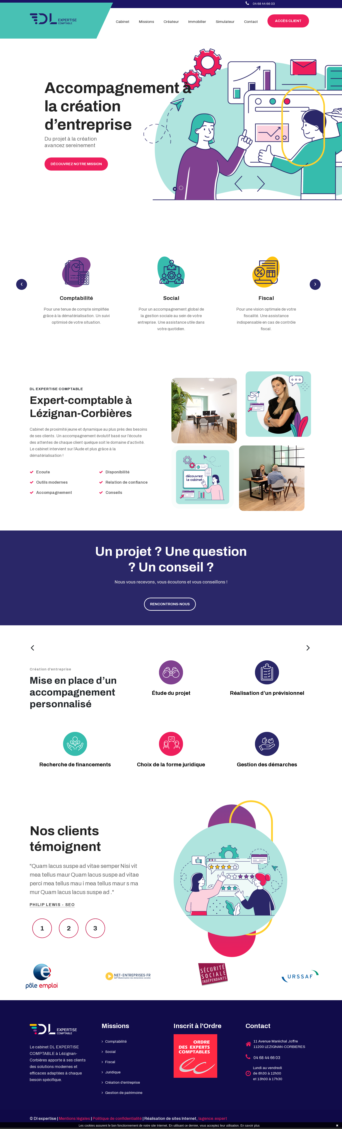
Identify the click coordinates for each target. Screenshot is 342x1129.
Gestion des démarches (267, 766)
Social (171, 299)
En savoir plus (250, 1125)
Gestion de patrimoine (123, 1094)
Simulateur (225, 22)
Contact (251, 22)
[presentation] (21, 285)
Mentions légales (74, 1120)
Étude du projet (171, 694)
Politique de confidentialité (117, 1120)
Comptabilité (76, 299)
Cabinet (122, 22)
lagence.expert (212, 1120)
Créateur (171, 22)
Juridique (111, 1073)
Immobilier (197, 22)
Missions (146, 22)
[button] (175, 189)
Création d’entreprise (122, 1084)
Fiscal (266, 299)
